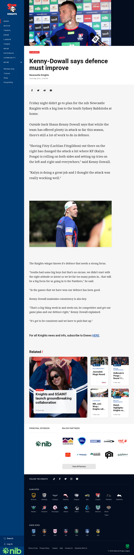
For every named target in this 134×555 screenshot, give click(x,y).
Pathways (9, 53)
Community (10, 58)
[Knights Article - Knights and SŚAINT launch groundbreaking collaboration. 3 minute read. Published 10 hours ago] (58, 387)
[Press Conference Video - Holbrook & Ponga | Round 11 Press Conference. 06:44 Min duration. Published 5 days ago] (120, 371)
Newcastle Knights (39, 75)
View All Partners (79, 466)
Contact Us (69, 548)
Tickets (7, 73)
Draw (6, 35)
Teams (7, 44)
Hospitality (8, 82)
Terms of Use (33, 548)
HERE (95, 335)
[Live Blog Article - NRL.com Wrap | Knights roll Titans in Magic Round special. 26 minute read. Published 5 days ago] (99, 403)
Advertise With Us (81, 548)
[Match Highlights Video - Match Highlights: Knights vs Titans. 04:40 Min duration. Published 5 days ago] (120, 403)
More (13, 62)
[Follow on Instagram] (71, 479)
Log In (8, 544)
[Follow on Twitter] (66, 479)
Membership (9, 69)
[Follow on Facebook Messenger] (77, 479)
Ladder (7, 39)
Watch (7, 26)
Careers (55, 548)
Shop (6, 78)
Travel (7, 30)
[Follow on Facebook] (60, 479)
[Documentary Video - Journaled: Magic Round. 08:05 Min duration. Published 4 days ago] (99, 371)
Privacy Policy (44, 548)
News (6, 21)
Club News (34, 52)
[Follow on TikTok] (54, 479)
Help (61, 548)
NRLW (6, 49)
